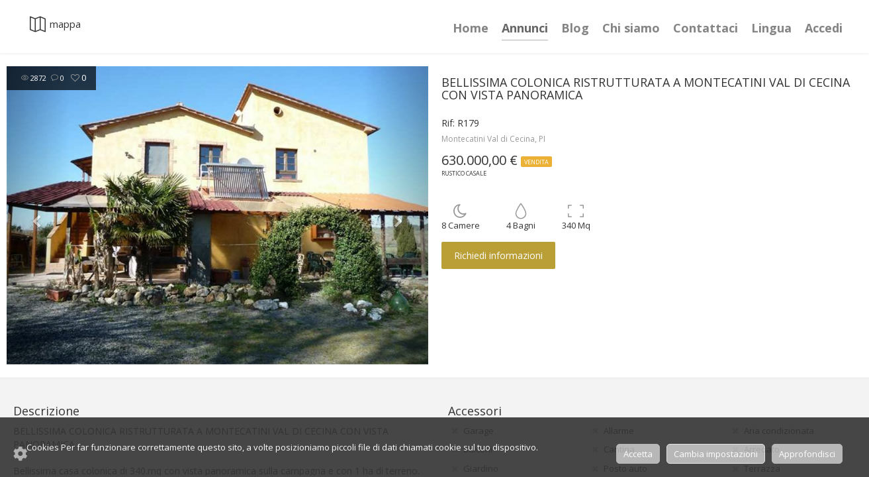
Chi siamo (631, 28)
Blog (575, 28)
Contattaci (705, 28)
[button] (38, 215)
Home (470, 28)
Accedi (824, 28)
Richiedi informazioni (498, 255)
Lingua (771, 28)
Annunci (525, 28)
